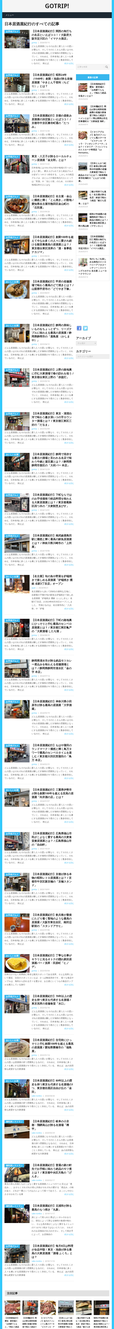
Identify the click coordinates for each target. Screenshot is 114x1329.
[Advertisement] (95, 40)
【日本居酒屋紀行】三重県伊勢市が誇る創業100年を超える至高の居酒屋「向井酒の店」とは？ (52, 793)
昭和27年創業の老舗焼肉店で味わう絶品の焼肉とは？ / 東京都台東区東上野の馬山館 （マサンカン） (93, 220)
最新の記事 (93, 77)
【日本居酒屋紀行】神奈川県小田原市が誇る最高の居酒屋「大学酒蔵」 (52, 705)
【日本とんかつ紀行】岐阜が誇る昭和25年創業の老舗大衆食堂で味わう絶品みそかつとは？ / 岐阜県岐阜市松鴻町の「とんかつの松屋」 (92, 172)
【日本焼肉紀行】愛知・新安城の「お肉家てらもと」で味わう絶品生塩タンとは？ (92, 90)
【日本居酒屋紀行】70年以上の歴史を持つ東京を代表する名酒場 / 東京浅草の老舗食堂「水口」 (52, 1000)
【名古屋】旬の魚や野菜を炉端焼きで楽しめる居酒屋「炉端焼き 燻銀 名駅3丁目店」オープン (52, 580)
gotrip (34, 42)
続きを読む (69, 63)
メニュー (9, 15)
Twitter (85, 328)
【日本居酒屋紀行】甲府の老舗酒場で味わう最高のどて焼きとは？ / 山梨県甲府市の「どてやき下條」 (52, 285)
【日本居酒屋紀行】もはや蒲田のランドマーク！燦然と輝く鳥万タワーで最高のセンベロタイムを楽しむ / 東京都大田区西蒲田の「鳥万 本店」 (52, 753)
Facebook (79, 328)
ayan (34, 588)
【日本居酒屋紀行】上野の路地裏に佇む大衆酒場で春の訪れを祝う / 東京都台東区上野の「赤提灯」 (52, 373)
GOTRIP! (57, 6)
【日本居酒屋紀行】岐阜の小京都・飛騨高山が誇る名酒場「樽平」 (50, 1125)
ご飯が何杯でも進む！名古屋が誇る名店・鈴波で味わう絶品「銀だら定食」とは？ (92, 197)
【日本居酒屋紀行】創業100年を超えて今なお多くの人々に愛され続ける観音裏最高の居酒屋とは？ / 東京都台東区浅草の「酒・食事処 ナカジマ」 (52, 244)
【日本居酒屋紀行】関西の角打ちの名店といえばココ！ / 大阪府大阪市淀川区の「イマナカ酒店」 (52, 35)
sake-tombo (37, 1096)
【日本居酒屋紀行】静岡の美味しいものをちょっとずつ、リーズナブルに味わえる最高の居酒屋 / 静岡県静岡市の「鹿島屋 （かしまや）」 (52, 333)
